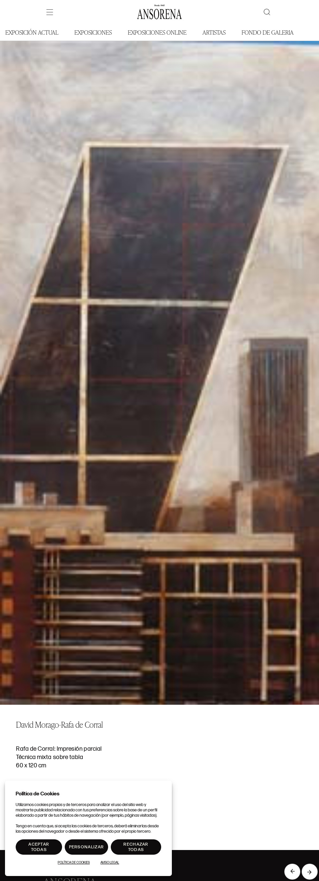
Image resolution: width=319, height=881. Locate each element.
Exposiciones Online (157, 32)
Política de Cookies (74, 863)
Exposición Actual (31, 32)
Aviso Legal (109, 863)
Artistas (214, 32)
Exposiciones (93, 32)
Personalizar (86, 847)
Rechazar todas (135, 847)
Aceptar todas (38, 847)
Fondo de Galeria (268, 32)
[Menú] (49, 12)
